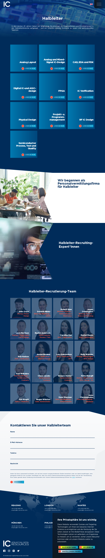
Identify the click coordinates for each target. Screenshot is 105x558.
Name (12, 432)
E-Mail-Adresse (16, 442)
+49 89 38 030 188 (17, 526)
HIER (73, 477)
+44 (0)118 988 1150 (17, 508)
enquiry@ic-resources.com (19, 510)
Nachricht (14, 463)
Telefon (13, 453)
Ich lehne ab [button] (88, 547)
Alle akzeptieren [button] (69, 547)
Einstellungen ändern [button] (71, 551)
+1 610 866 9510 (49, 526)
